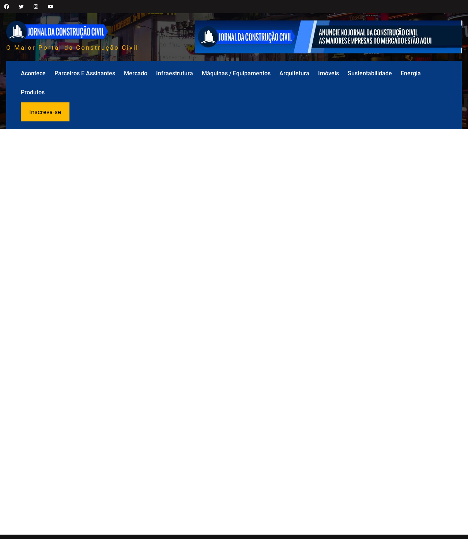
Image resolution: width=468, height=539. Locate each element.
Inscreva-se (45, 112)
